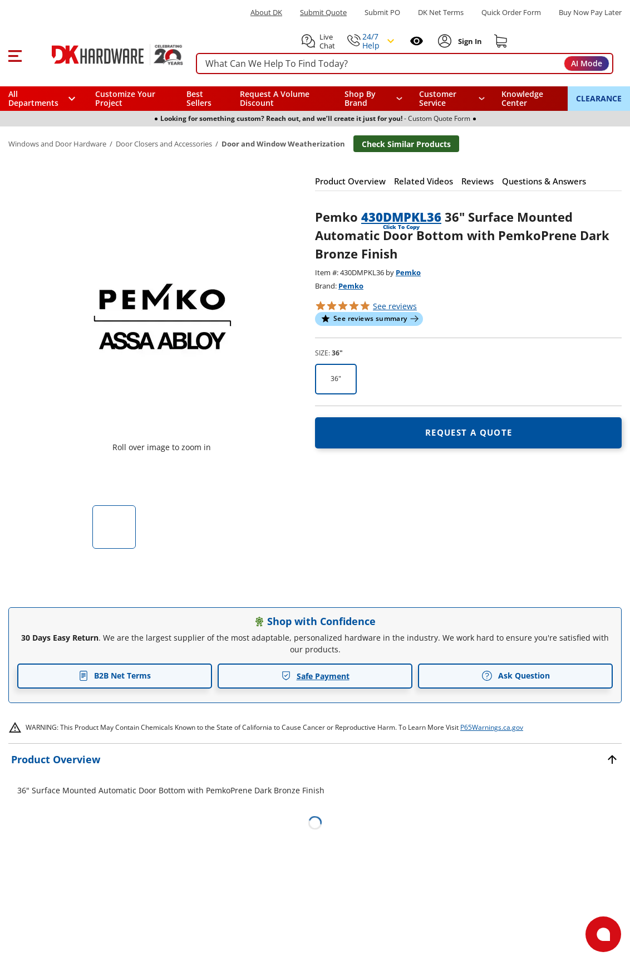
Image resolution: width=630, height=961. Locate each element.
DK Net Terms (441, 12)
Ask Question (515, 675)
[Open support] (603, 934)
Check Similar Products (406, 144)
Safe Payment (315, 676)
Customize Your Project (125, 98)
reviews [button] (395, 306)
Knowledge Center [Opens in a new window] (522, 98)
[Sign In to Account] (469, 41)
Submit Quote (323, 12)
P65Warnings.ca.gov (491, 727)
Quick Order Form (511, 12)
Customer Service (437, 99)
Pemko (408, 272)
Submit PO (382, 12)
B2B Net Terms (114, 675)
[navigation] (452, 98)
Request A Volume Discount (274, 98)
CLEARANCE (599, 98)
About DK (266, 12)
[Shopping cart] (501, 41)
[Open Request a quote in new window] (468, 432)
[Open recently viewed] (417, 41)
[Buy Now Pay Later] (590, 12)
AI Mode (586, 63)
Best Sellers (198, 98)
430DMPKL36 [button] (401, 216)
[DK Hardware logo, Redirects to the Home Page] (105, 54)
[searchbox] (404, 64)
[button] (14, 54)
